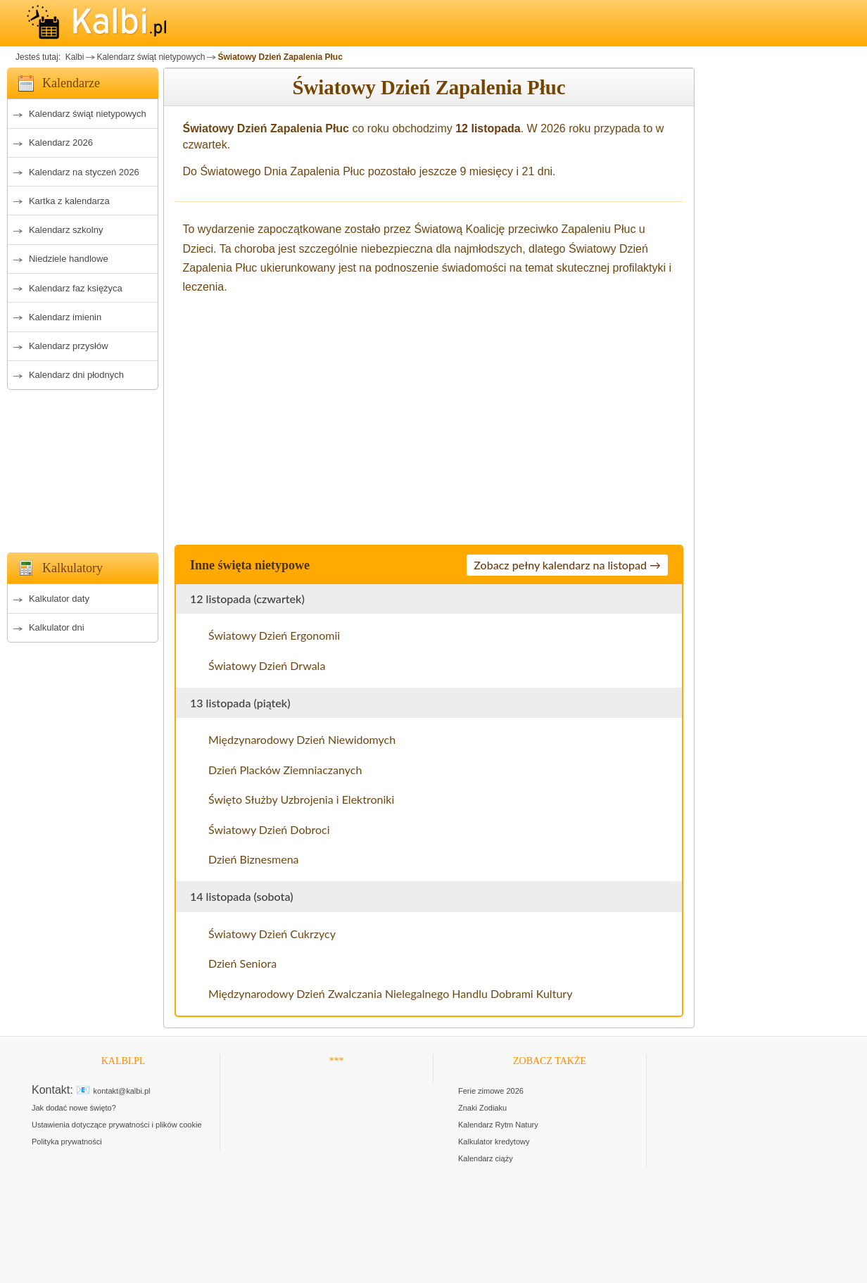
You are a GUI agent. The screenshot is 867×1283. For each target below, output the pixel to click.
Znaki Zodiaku (482, 1108)
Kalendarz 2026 (61, 142)
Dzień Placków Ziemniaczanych (285, 769)
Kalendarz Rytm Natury (498, 1124)
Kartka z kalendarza (69, 201)
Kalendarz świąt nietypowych (150, 57)
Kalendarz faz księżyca (75, 288)
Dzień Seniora (242, 963)
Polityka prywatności (67, 1141)
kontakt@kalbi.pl (122, 1091)
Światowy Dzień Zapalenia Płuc (279, 57)
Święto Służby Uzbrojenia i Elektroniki (301, 799)
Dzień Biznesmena (253, 859)
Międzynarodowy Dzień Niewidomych (301, 739)
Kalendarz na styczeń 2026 (84, 172)
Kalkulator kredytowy (494, 1141)
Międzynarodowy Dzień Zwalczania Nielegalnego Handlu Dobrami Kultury (390, 993)
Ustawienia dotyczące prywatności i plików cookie (117, 1124)
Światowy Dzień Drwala (266, 665)
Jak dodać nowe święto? (74, 1108)
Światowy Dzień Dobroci (269, 829)
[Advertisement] (82, 467)
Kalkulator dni (56, 627)
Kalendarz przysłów (68, 346)
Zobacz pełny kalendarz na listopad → (567, 564)
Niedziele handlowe (68, 258)
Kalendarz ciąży (485, 1158)
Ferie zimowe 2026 (491, 1091)
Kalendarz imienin (65, 317)
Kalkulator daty (59, 598)
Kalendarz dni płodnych (76, 374)
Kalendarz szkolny (66, 230)
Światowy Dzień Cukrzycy (272, 933)
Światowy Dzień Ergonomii (274, 635)
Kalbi (73, 57)
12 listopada (487, 128)
